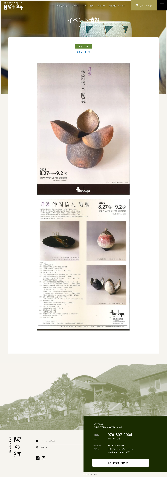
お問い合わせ (120, 463)
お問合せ (43, 447)
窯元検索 (75, 6)
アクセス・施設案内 (47, 441)
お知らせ (101, 6)
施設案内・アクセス (117, 6)
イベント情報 (88, 6)
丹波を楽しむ (62, 6)
